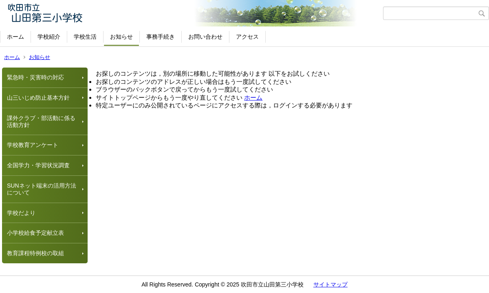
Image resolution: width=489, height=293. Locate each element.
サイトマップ (330, 284)
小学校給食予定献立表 (35, 233)
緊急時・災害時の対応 (35, 77)
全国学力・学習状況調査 (38, 165)
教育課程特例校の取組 (35, 253)
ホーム (15, 36)
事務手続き (160, 36)
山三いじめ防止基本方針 (38, 97)
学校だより (21, 213)
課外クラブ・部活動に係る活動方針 (41, 121)
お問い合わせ (205, 36)
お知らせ (121, 36)
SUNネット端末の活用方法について (41, 189)
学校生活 (85, 36)
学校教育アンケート (32, 145)
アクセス (247, 36)
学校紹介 (48, 36)
